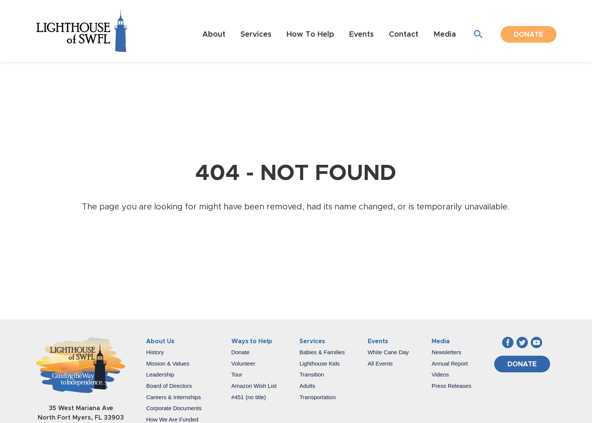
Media (444, 34)
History (155, 352)
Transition (311, 374)
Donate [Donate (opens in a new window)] (528, 34)
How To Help (310, 34)
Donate (240, 352)
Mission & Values (167, 363)
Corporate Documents (174, 408)
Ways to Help (251, 341)
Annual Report (450, 363)
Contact (403, 34)
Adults (307, 386)
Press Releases (451, 386)
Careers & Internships (173, 397)
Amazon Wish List (254, 386)
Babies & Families (322, 352)
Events (361, 34)
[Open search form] (478, 34)
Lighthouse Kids (319, 363)
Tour (236, 374)
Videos (440, 374)
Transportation (317, 397)
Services (255, 34)
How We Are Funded (172, 419)
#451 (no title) (248, 397)
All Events (380, 363)
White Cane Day (388, 352)
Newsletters (446, 352)
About (213, 34)
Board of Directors (169, 386)
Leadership (160, 374)
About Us (160, 341)
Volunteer (243, 363)
